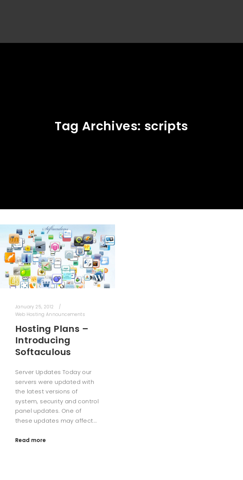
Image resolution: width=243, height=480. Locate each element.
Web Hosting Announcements (50, 314)
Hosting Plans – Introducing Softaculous (51, 340)
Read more (30, 440)
